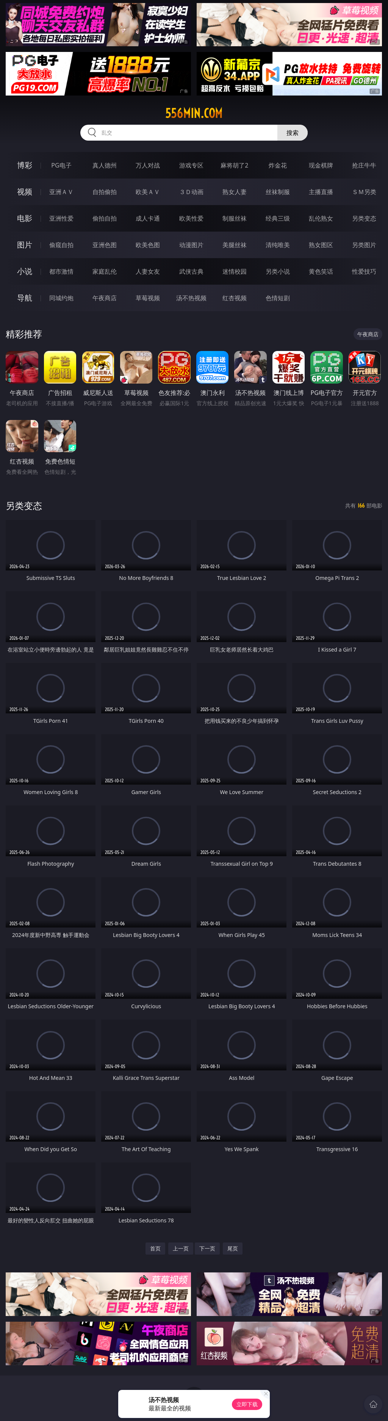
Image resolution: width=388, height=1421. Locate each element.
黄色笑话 (321, 271)
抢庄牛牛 (364, 165)
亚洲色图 (104, 245)
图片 (24, 245)
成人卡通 (148, 218)
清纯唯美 (278, 245)
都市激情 (61, 271)
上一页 (181, 1248)
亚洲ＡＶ (61, 192)
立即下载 (247, 1404)
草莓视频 (148, 298)
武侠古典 (191, 271)
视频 (24, 191)
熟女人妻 (234, 192)
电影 (24, 218)
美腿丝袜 (234, 245)
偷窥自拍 (61, 245)
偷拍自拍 (104, 218)
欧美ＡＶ (148, 192)
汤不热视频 (191, 298)
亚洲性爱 (61, 218)
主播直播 (321, 192)
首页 (155, 1248)
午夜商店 (104, 298)
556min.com (193, 113)
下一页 (207, 1248)
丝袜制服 (278, 192)
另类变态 (364, 218)
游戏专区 (191, 165)
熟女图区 (321, 245)
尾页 (232, 1248)
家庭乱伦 (104, 271)
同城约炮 (61, 298)
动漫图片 (191, 245)
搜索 (292, 132)
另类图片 (364, 245)
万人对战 (148, 165)
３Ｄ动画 (191, 192)
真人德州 (104, 165)
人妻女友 (148, 271)
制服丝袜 (234, 218)
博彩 (24, 165)
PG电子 (61, 165)
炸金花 (278, 165)
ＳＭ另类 (364, 192)
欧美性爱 (191, 218)
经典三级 (278, 218)
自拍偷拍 (104, 192)
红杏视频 (234, 298)
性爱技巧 (364, 271)
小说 (24, 271)
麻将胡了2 (234, 165)
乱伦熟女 (321, 218)
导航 (24, 298)
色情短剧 (278, 298)
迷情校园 (234, 271)
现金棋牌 (321, 165)
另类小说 (278, 271)
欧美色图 (148, 245)
